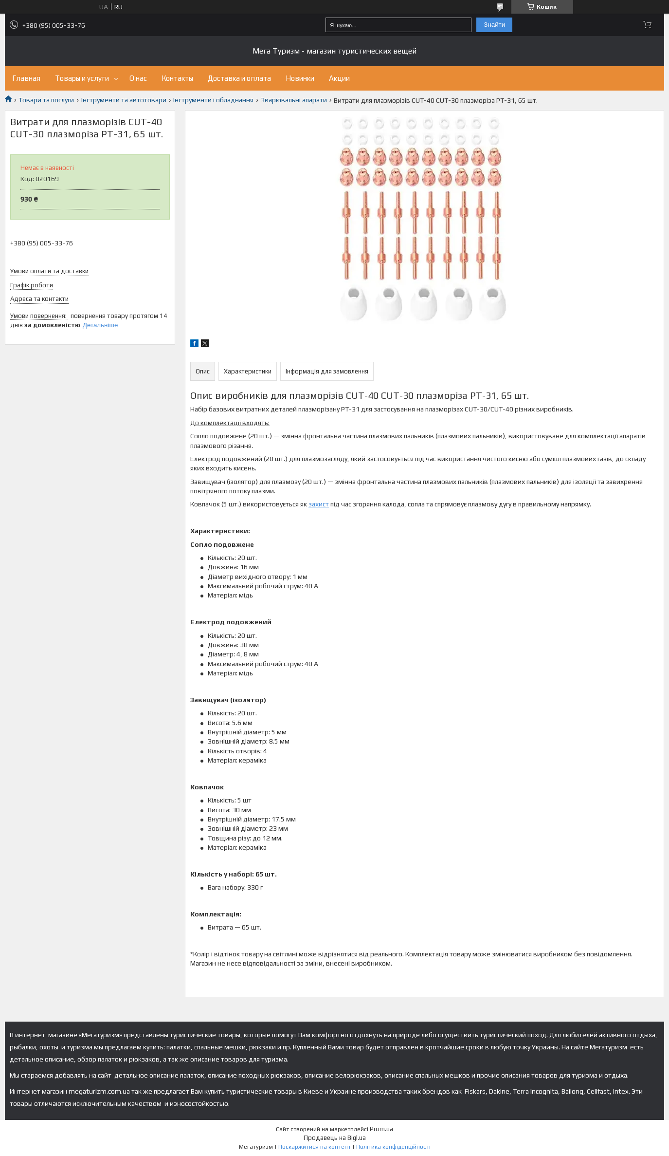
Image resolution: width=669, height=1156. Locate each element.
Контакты (177, 78)
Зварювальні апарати (294, 100)
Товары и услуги (82, 78)
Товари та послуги (46, 100)
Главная (26, 78)
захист (318, 504)
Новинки (300, 78)
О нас (138, 78)
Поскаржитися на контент (314, 1146)
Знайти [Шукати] (494, 24)
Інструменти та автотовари (123, 100)
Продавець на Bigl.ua (335, 1137)
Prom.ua (381, 1129)
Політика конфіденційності (393, 1146)
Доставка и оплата (239, 78)
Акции (339, 78)
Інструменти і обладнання (213, 100)
